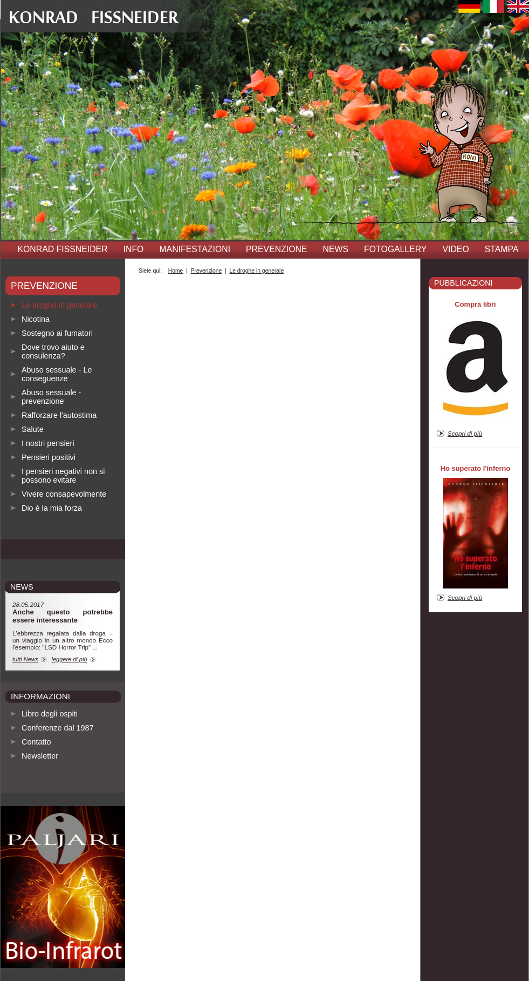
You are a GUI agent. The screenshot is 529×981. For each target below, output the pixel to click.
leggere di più (69, 659)
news (21, 587)
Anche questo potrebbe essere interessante (62, 616)
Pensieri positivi (48, 457)
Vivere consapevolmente (64, 494)
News (336, 249)
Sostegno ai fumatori (57, 333)
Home (175, 271)
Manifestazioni (194, 249)
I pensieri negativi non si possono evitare (63, 475)
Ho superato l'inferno (476, 468)
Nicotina (36, 319)
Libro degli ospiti (50, 713)
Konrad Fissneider (63, 249)
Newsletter (40, 756)
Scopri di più (465, 433)
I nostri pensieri (48, 443)
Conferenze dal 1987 (58, 727)
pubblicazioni (463, 283)
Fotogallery (395, 249)
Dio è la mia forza (52, 508)
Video (455, 249)
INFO (133, 249)
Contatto (36, 742)
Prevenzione (276, 249)
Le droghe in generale (59, 305)
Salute (33, 429)
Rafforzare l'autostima (59, 415)
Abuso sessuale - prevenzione (51, 396)
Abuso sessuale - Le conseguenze (57, 374)
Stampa (502, 249)
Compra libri (475, 304)
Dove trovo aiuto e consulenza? (53, 351)
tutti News (25, 659)
